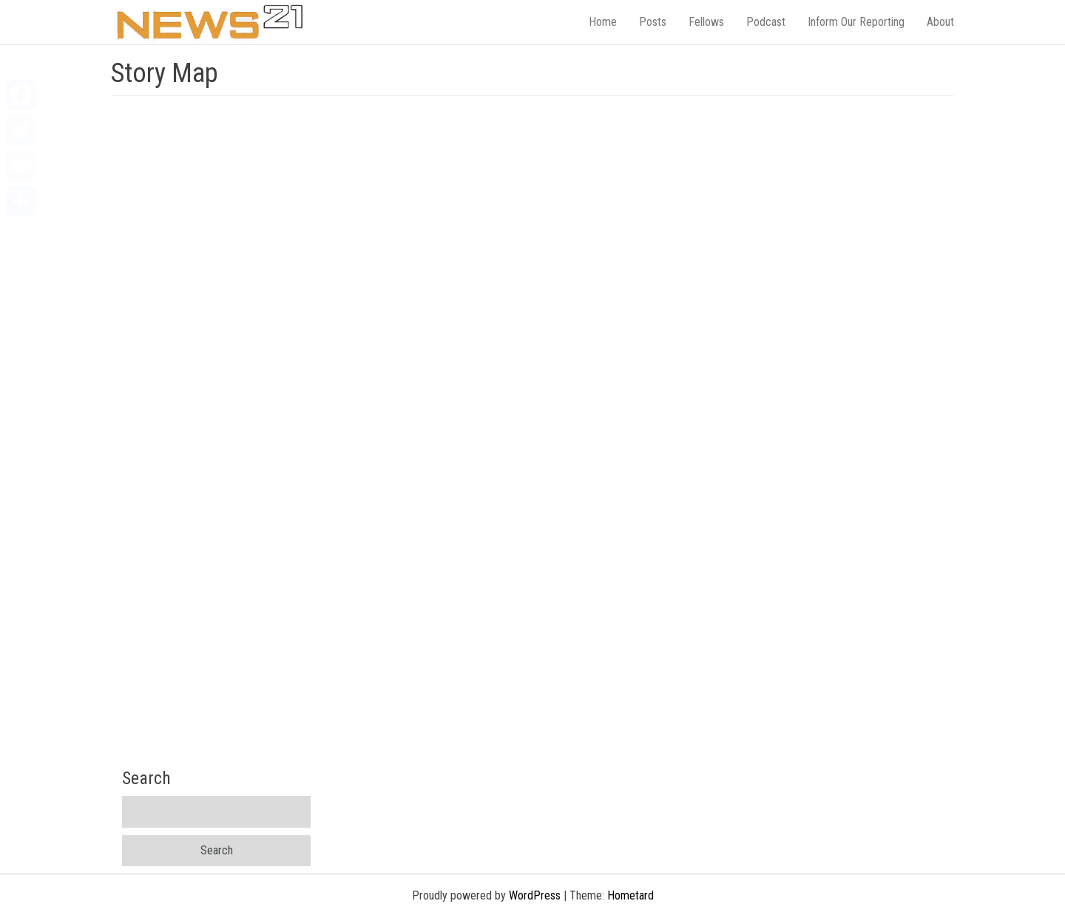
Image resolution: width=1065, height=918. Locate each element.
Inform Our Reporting (856, 22)
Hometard (630, 895)
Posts (652, 22)
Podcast (765, 22)
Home (603, 22)
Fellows (706, 22)
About (940, 22)
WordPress (535, 895)
